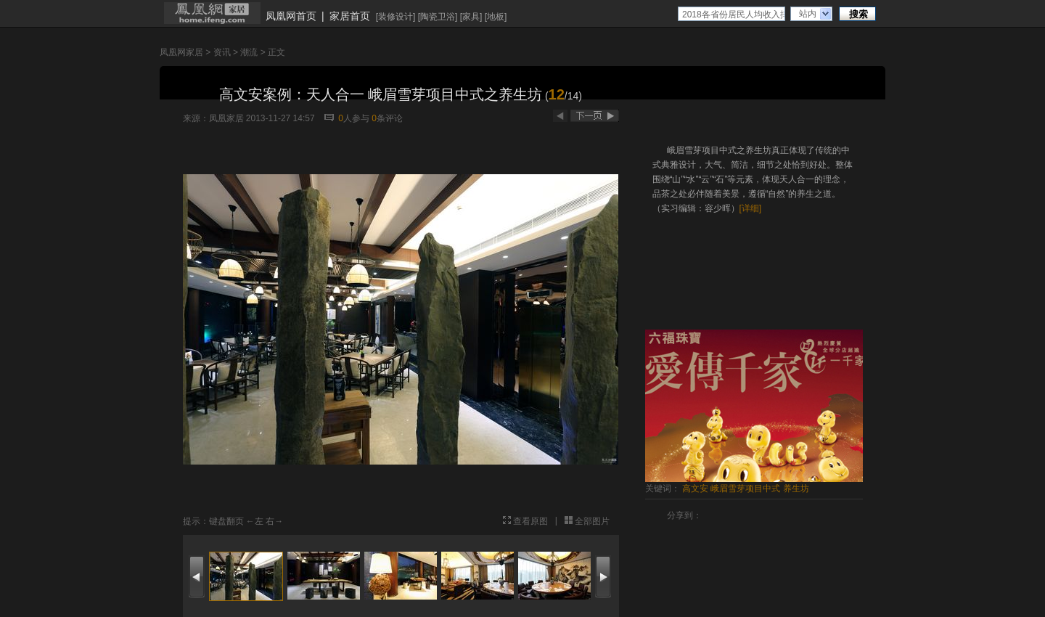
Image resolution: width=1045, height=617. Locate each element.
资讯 (222, 52)
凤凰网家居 (181, 52)
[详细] (750, 208)
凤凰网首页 (291, 16)
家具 (471, 17)
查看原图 (530, 521)
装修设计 (395, 17)
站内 (807, 14)
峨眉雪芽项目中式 (745, 488)
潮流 (249, 52)
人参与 (353, 118)
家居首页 (349, 16)
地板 (495, 17)
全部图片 (592, 521)
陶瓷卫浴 (437, 17)
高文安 (695, 488)
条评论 (387, 118)
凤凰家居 (226, 118)
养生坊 (796, 488)
